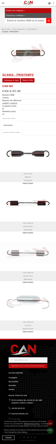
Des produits (13, 381)
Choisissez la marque (15, 15)
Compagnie (13, 378)
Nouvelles (12, 385)
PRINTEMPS (31, 29)
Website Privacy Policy (32, 424)
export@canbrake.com (19, 414)
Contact (11, 389)
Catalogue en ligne (11, 80)
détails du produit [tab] (9, 118)
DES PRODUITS (19, 29)
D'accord (8, 437)
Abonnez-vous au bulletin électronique (27, 366)
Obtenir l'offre (27, 80)
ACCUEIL (6, 29)
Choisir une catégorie (15, 10)
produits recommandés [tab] (11, 132)
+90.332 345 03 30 (18, 408)
